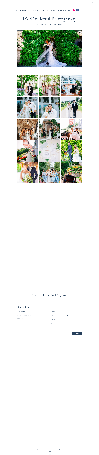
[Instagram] (74, 10)
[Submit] (77, 333)
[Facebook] (77, 10)
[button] (92, 3)
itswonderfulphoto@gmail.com (24, 315)
